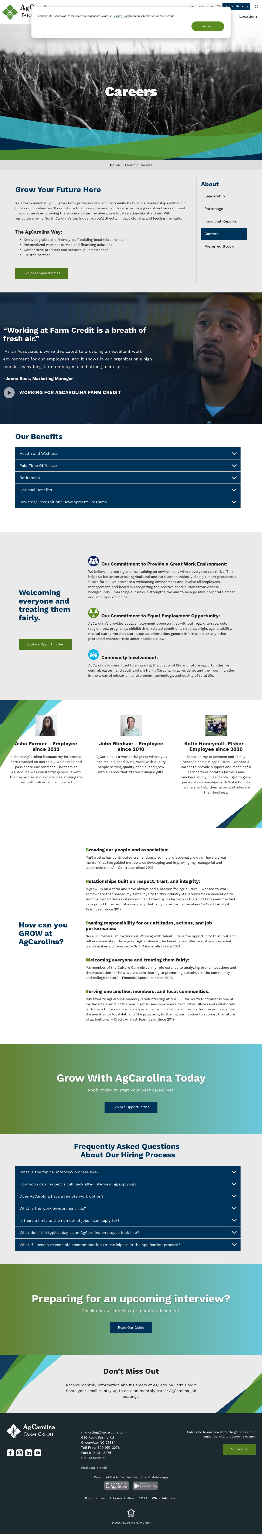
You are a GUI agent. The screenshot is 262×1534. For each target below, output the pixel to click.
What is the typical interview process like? (128, 1171)
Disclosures (95, 1498)
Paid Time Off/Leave (128, 465)
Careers (211, 233)
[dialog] (131, 22)
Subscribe (239, 1449)
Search (257, 7)
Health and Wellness (128, 453)
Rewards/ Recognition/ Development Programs (128, 502)
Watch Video (9, 393)
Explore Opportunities (41, 273)
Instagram (19, 1452)
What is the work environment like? (128, 1208)
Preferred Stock (219, 246)
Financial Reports (220, 221)
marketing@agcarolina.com (104, 1432)
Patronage (213, 208)
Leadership (214, 196)
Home (115, 165)
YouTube (37, 1452)
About (130, 165)
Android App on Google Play (145, 1485)
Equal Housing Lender (131, 1513)
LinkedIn (28, 1452)
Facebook (10, 1452)
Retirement (128, 477)
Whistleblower (164, 1498)
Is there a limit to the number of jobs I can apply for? (128, 1220)
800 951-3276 (108, 1448)
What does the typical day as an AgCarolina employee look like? (128, 1232)
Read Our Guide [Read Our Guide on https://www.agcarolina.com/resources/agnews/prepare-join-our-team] (131, 1328)
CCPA (143, 1498)
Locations (248, 16)
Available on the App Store (116, 1485)
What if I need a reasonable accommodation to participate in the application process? (128, 1244)
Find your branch (94, 1467)
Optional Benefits (128, 489)
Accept (208, 26)
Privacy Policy (121, 16)
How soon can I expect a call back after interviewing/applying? (128, 1184)
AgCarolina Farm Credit (29, 12)
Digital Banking (236, 6)
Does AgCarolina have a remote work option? (128, 1196)
